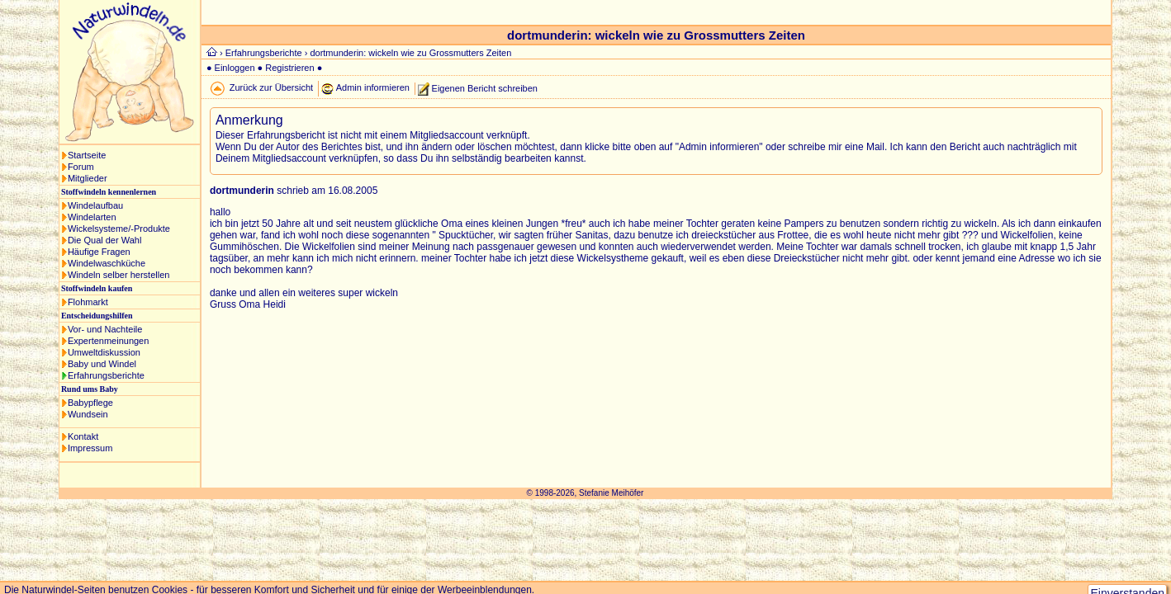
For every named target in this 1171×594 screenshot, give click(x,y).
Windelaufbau (95, 205)
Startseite (87, 155)
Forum (81, 167)
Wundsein (88, 414)
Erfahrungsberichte (106, 375)
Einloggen (235, 68)
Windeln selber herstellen (119, 275)
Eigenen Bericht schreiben (485, 87)
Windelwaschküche (106, 263)
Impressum (90, 448)
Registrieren (289, 68)
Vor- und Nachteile (105, 329)
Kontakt (83, 436)
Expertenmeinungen (108, 341)
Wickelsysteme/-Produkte (119, 228)
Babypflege (90, 403)
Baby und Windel (102, 364)
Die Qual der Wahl (104, 240)
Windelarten (92, 217)
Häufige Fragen (99, 252)
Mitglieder (87, 178)
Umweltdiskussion (104, 352)
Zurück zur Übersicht (271, 87)
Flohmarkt (88, 302)
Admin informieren (373, 87)
